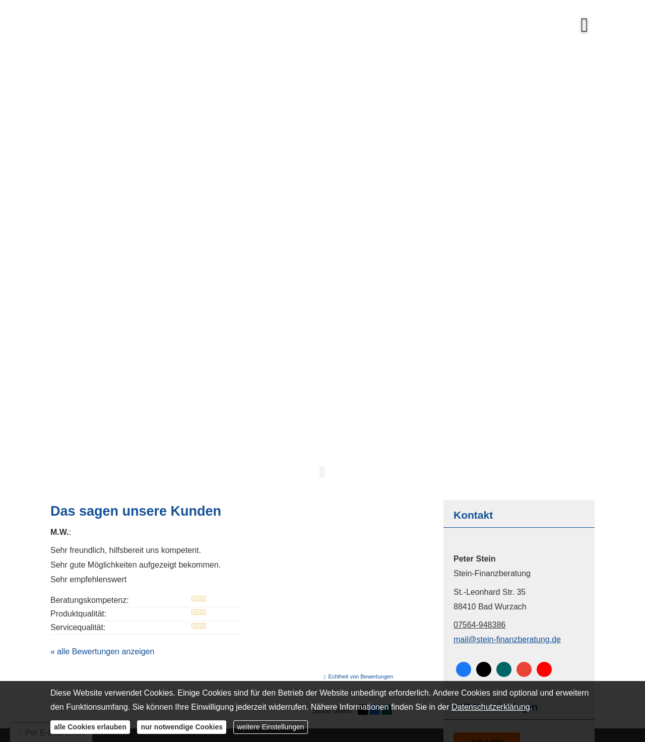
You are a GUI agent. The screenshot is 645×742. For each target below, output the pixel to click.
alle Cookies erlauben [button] (90, 727)
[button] (322, 477)
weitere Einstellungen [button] (270, 727)
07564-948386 (479, 625)
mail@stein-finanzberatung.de (507, 639)
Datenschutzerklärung (491, 707)
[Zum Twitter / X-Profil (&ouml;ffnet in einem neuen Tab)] (483, 669)
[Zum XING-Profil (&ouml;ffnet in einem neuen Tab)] (503, 669)
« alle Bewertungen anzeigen (102, 651)
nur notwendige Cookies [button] (182, 727)
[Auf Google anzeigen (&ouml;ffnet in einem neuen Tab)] (524, 669)
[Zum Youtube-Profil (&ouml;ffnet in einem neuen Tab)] (544, 669)
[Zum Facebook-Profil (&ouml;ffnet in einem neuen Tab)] (463, 669)
